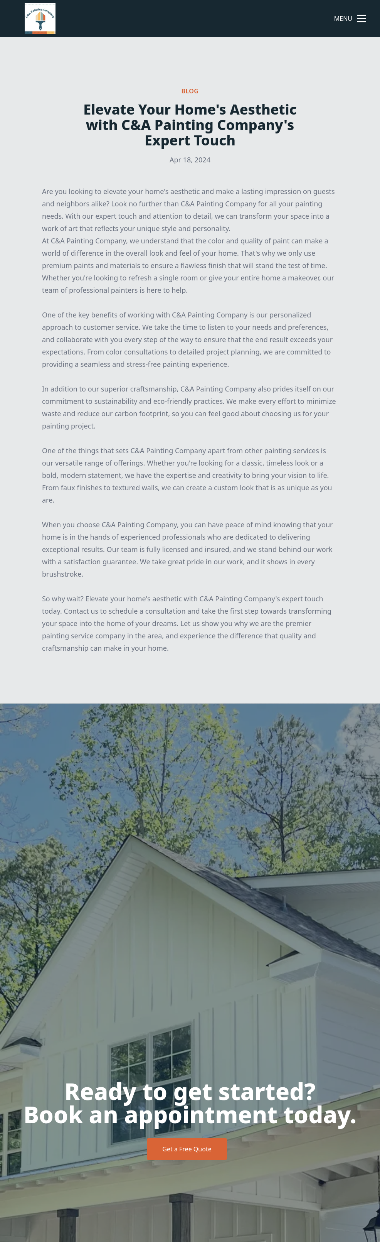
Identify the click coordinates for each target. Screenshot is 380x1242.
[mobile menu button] (361, 18)
